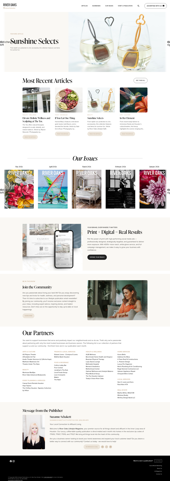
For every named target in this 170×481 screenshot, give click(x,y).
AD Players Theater (29, 355)
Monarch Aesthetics (93, 367)
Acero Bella (121, 355)
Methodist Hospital (92, 364)
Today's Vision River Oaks (95, 379)
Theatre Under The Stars (31, 364)
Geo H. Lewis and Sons (125, 382)
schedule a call (92, 447)
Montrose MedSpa (29, 373)
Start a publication (125, 6)
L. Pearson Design (123, 362)
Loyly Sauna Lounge (93, 362)
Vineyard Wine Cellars (125, 374)
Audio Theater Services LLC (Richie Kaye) (37, 359)
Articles (84, 6)
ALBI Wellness (91, 355)
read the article (30, 137)
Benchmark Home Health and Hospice (99, 357)
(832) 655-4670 (84, 420)
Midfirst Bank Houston (62, 357)
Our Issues (109, 6)
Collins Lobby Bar (60, 365)
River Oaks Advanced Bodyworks (34, 375)
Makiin (56, 377)
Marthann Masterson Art (31, 362)
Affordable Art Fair (29, 357)
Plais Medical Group (93, 374)
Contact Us (159, 474)
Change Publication (9, 8)
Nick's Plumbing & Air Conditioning (129, 367)
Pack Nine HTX (122, 384)
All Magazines (158, 471)
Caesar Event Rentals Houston (33, 383)
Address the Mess (123, 357)
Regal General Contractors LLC (128, 369)
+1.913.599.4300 (48, 477)
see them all (140, 80)
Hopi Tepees (27, 386)
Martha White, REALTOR (125, 393)
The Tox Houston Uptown (95, 376)
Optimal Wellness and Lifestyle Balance (99, 371)
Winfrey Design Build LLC (126, 398)
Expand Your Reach (97, 257)
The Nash (57, 380)
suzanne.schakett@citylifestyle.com (64, 420)
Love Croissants (59, 375)
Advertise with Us (155, 6)
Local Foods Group (60, 373)
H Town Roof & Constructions (127, 359)
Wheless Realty (122, 395)
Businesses (96, 6)
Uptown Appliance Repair (126, 371)
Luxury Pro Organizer (124, 364)
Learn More (158, 461)
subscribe (28, 316)
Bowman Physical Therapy (95, 359)
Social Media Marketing (155, 465)
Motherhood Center (93, 369)
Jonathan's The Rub (61, 370)
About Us (159, 468)
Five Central (58, 368)
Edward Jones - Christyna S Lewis (66, 355)
